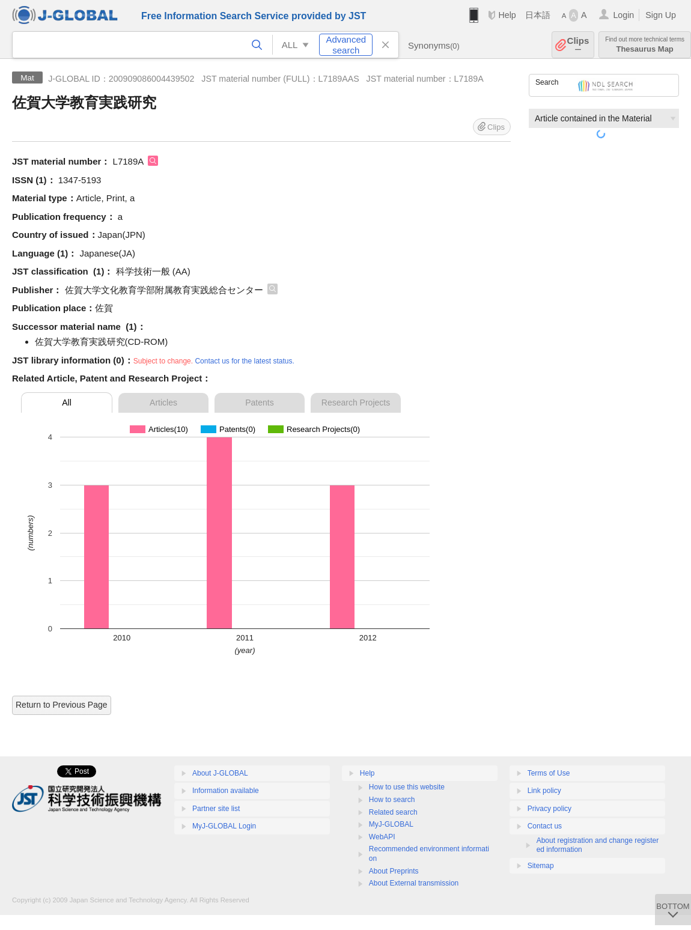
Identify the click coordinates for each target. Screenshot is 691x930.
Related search (393, 812)
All (67, 402)
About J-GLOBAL (220, 773)
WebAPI (382, 837)
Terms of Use (549, 773)
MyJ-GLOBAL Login (224, 826)
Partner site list (216, 808)
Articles (163, 402)
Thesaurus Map (644, 44)
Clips (578, 44)
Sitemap (541, 866)
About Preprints (394, 871)
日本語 (537, 15)
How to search (392, 799)
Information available (225, 790)
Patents (259, 402)
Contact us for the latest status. (244, 361)
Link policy (544, 790)
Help (507, 15)
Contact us (545, 826)
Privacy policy (549, 808)
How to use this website (407, 787)
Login (623, 15)
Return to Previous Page (62, 705)
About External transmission (413, 883)
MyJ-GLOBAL (391, 824)
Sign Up (660, 15)
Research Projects (355, 402)
